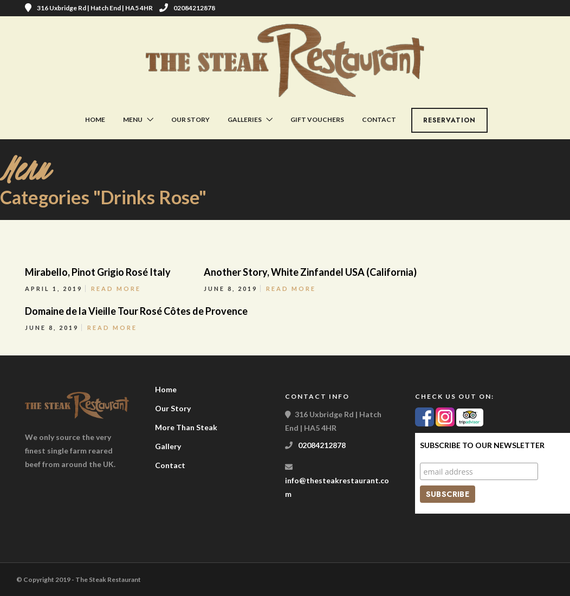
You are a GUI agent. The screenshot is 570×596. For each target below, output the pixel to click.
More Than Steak (186, 427)
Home (95, 119)
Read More (116, 288)
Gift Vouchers (317, 119)
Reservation (449, 120)
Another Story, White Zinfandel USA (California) (310, 272)
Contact (379, 119)
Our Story (190, 119)
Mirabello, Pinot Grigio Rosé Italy (98, 272)
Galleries (245, 119)
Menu (132, 119)
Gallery (168, 446)
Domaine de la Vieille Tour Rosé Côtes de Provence (136, 311)
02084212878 (187, 8)
